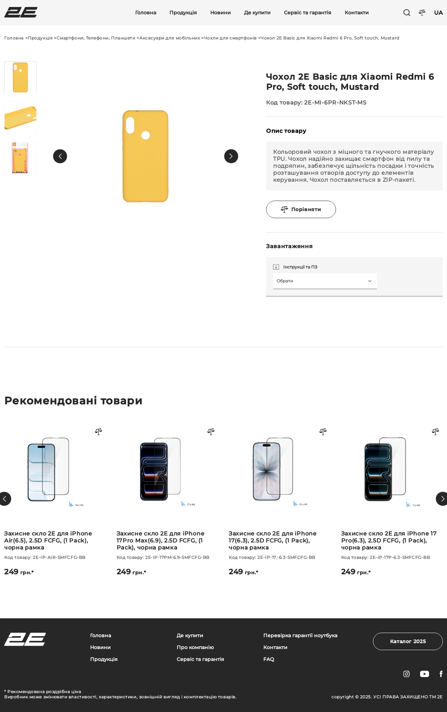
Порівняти (301, 209)
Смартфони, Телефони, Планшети (96, 38)
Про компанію (195, 647)
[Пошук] (406, 12)
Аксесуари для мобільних (169, 38)
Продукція (183, 13)
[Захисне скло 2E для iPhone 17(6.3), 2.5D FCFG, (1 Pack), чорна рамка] (280, 498)
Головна (145, 13)
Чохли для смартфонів (230, 38)
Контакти (357, 13)
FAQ (268, 659)
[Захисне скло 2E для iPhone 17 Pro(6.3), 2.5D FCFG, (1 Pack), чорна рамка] (392, 498)
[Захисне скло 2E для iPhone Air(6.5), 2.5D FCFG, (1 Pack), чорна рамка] (55, 498)
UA (438, 12)
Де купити (257, 13)
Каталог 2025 (408, 641)
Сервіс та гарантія (307, 13)
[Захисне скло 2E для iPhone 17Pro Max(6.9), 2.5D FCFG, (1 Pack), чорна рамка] (168, 498)
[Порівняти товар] (98, 432)
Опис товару (286, 131)
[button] (60, 156)
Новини (220, 13)
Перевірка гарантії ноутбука (300, 636)
